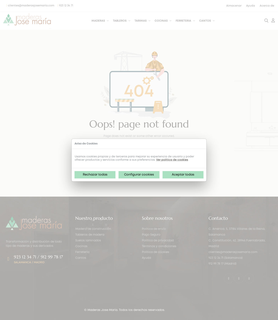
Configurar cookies (139, 174)
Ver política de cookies (172, 160)
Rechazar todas (95, 174)
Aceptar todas (183, 174)
